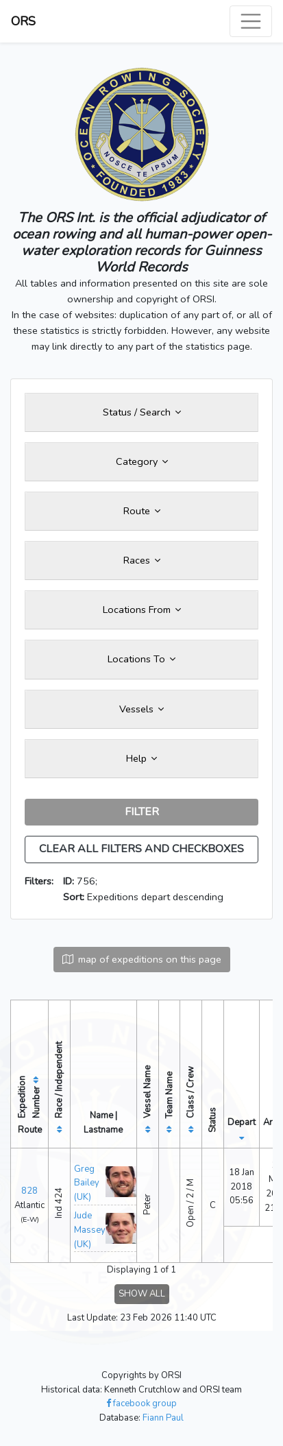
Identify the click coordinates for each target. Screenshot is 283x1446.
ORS (23, 21)
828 (29, 1191)
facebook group (141, 1403)
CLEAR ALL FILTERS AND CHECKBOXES (141, 848)
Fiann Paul (163, 1418)
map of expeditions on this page (141, 959)
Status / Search (142, 412)
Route (141, 511)
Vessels (141, 709)
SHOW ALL (142, 1294)
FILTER (142, 811)
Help (141, 758)
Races (141, 560)
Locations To (141, 659)
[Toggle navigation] (251, 21)
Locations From (142, 609)
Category (142, 461)
